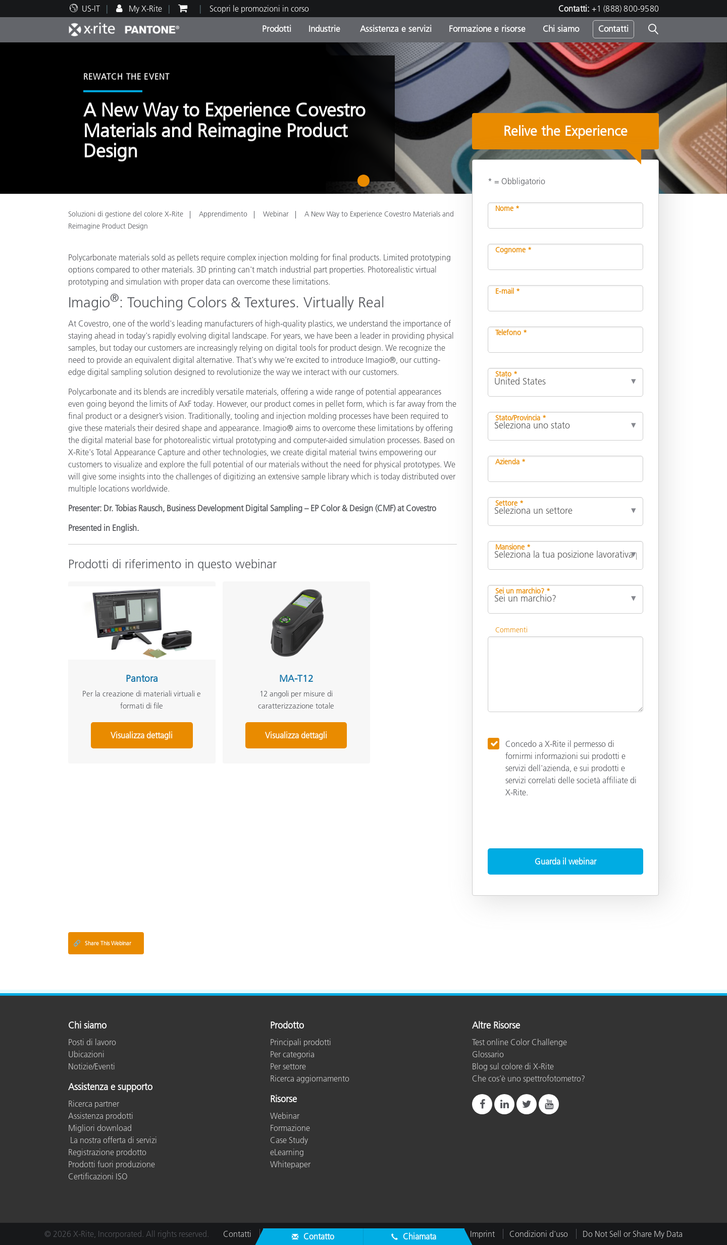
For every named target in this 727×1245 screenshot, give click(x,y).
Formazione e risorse (487, 29)
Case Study (289, 1140)
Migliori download (100, 1128)
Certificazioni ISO (98, 1176)
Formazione (290, 1128)
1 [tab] (366, 184)
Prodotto (287, 1026)
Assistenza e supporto (110, 1087)
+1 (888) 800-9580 (625, 9)
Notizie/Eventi (91, 1066)
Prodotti (276, 29)
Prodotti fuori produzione (111, 1164)
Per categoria (292, 1054)
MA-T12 (256, 665)
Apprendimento (223, 214)
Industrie (324, 29)
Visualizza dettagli (128, 722)
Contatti (613, 29)
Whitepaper (290, 1164)
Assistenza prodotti (100, 1116)
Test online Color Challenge (519, 1042)
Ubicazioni (86, 1054)
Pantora (128, 665)
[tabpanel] (363, 118)
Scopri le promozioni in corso (259, 9)
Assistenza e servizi (394, 29)
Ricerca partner (93, 1104)
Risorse (283, 1100)
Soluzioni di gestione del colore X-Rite (125, 214)
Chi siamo (561, 29)
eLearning (287, 1152)
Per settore (288, 1066)
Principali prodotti (300, 1042)
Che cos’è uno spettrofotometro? (528, 1078)
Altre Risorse (496, 1026)
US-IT (91, 9)
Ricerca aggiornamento (309, 1078)
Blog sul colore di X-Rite (513, 1066)
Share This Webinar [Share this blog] (102, 943)
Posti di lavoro (92, 1042)
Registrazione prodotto (107, 1152)
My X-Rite (144, 9)
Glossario (488, 1054)
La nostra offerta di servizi (112, 1140)
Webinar (276, 214)
